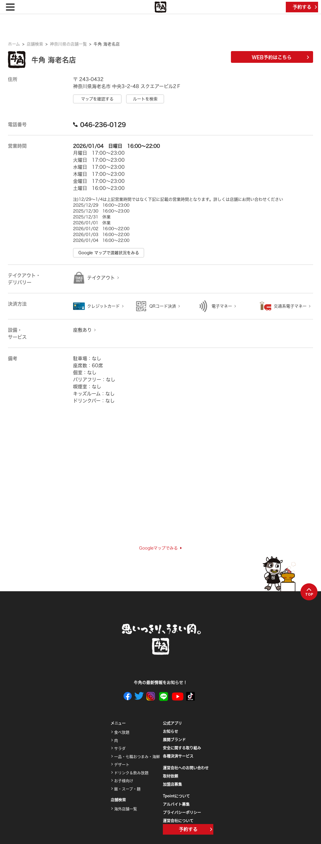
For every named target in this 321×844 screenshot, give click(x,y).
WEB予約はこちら (280, 57)
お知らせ (170, 731)
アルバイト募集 (176, 804)
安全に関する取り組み (182, 747)
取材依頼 (170, 776)
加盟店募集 (172, 784)
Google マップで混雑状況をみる (108, 253)
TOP (309, 592)
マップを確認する (97, 99)
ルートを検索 (145, 99)
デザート (121, 764)
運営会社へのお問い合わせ (186, 767)
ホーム (14, 44)
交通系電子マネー (290, 306)
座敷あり (82, 330)
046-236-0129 (99, 124)
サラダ (120, 748)
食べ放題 (121, 732)
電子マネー (222, 306)
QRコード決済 (162, 306)
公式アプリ (172, 723)
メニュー (118, 723)
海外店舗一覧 (125, 808)
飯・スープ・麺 (127, 788)
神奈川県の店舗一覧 (68, 44)
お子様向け (123, 780)
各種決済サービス (178, 756)
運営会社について (178, 820)
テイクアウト (101, 277)
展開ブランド (174, 739)
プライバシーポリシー (182, 812)
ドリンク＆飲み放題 (131, 772)
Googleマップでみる (160, 548)
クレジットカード (103, 306)
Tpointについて (176, 795)
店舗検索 (35, 44)
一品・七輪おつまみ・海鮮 (137, 756)
